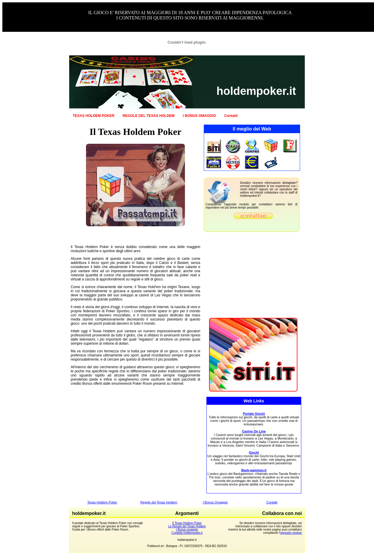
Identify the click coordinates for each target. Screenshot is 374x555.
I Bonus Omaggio (215, 502)
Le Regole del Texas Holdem (187, 526)
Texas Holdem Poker (102, 502)
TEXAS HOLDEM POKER (93, 116)
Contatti (231, 116)
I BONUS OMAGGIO (199, 116)
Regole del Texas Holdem (158, 502)
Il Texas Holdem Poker (187, 523)
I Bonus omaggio (187, 529)
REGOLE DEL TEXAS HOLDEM (148, 116)
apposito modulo (291, 532)
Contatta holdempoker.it (187, 532)
